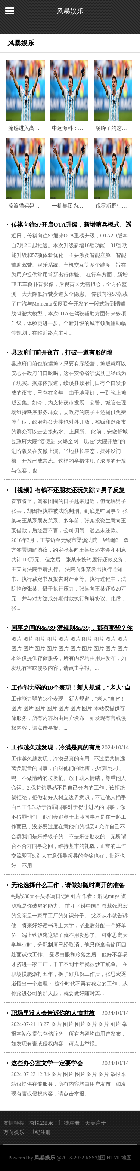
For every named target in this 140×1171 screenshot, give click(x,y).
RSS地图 (95, 1158)
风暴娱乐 (70, 11)
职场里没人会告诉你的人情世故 (53, 1013)
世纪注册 (40, 1132)
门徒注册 (69, 1123)
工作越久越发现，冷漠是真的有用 (56, 747)
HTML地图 (119, 1158)
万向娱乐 (13, 1132)
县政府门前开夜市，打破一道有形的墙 (62, 352)
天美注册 (95, 1123)
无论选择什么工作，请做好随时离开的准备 (68, 885)
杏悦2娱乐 (41, 1123)
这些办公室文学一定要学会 (47, 1063)
